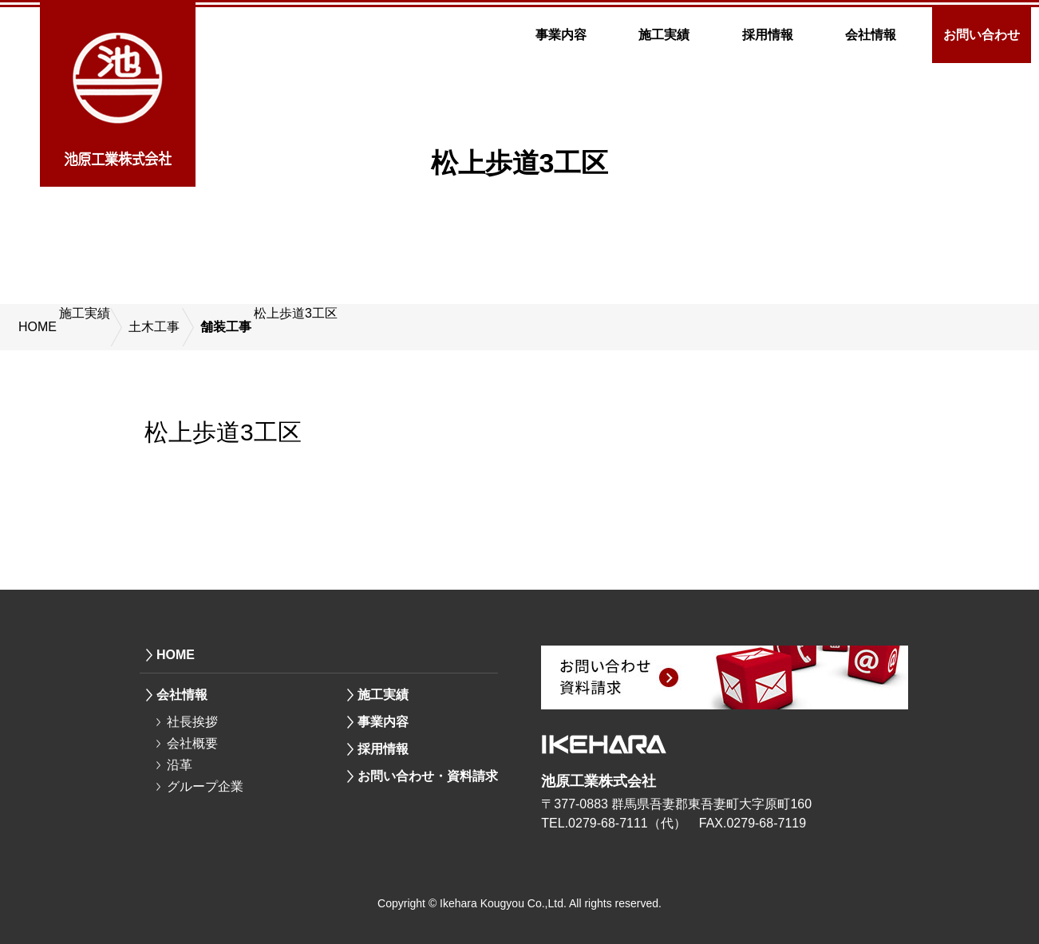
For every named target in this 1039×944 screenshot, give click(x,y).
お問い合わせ (981, 34)
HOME (37, 327)
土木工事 (154, 327)
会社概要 (192, 743)
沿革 (179, 765)
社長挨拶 (192, 722)
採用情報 (767, 34)
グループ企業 (205, 786)
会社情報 (870, 34)
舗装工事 (225, 327)
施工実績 (663, 34)
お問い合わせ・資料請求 (428, 776)
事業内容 (561, 34)
